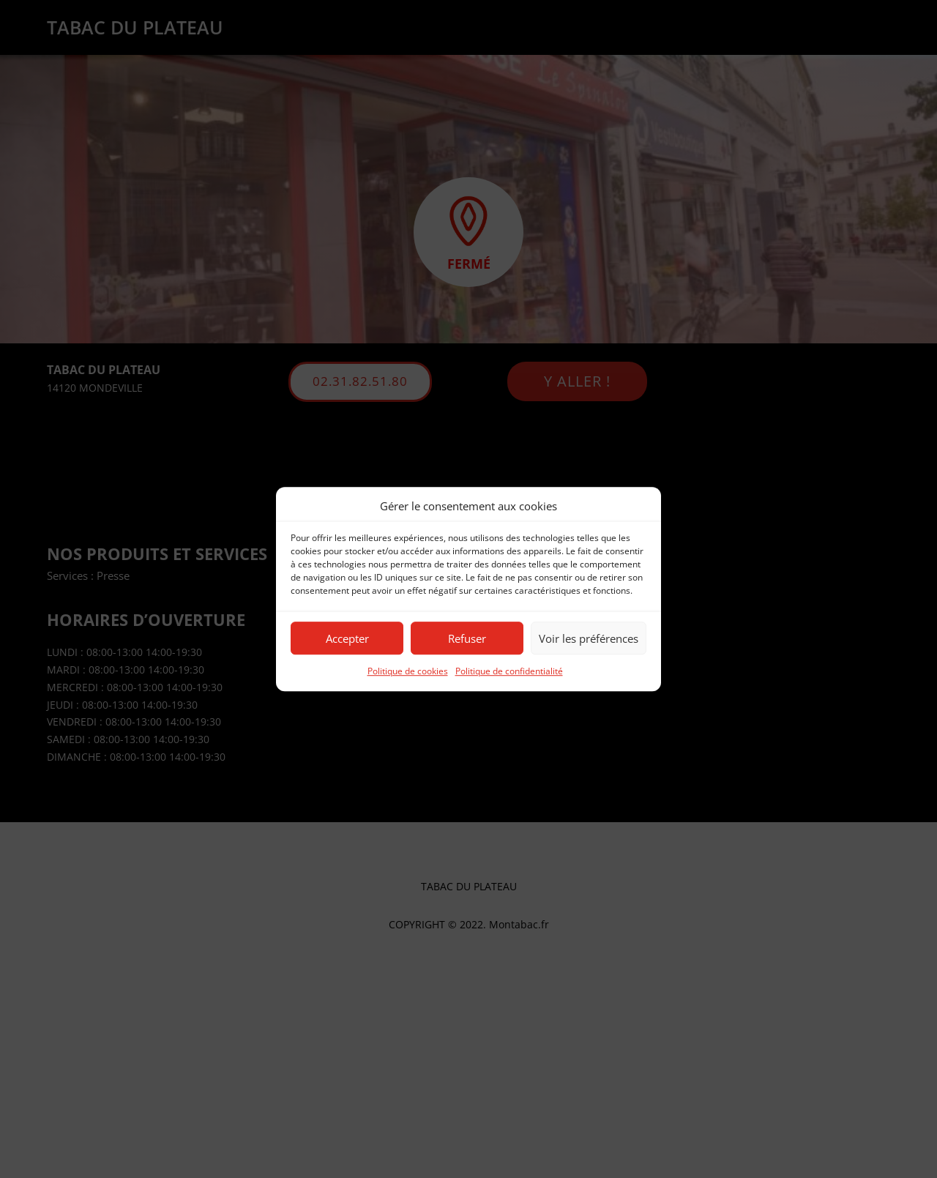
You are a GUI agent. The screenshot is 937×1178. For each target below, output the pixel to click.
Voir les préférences (588, 638)
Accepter (347, 638)
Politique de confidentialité (509, 672)
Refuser (467, 638)
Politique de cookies (407, 672)
